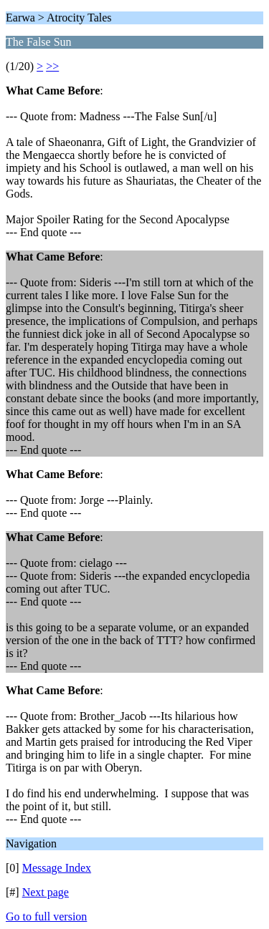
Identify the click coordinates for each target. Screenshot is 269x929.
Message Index (56, 868)
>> (52, 66)
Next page (45, 892)
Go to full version (46, 916)
